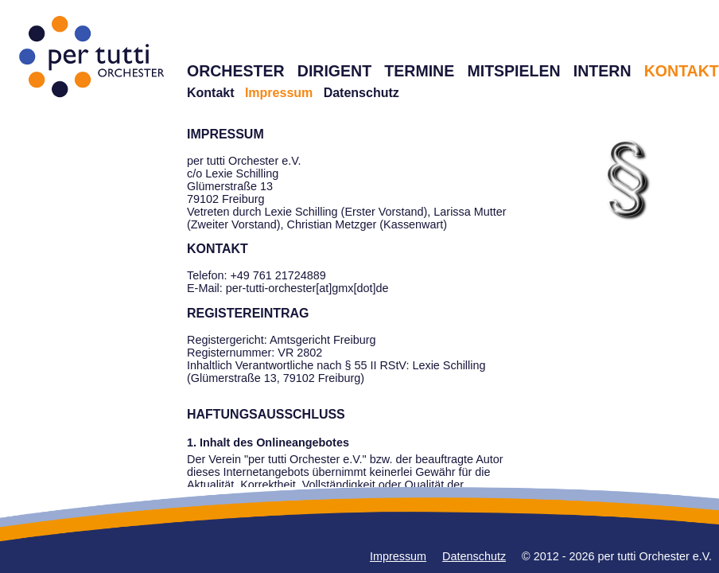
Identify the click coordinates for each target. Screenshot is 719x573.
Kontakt (211, 92)
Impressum (398, 556)
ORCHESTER (236, 71)
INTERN (602, 71)
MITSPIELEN (513, 71)
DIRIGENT (334, 71)
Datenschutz (361, 92)
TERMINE (419, 71)
